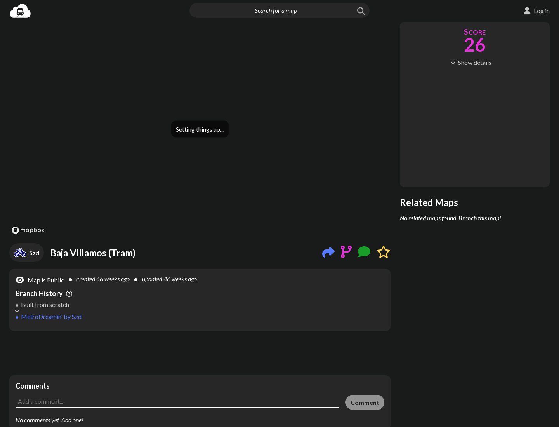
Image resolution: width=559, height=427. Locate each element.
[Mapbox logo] (28, 230)
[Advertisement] (200, 353)
